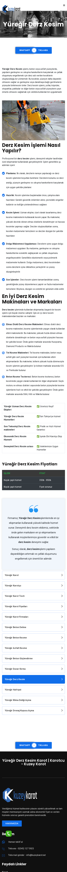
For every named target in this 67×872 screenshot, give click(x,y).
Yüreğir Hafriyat (13, 689)
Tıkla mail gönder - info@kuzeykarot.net (27, 854)
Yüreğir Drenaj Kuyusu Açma (19, 709)
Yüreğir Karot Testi (14, 596)
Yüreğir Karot (12, 575)
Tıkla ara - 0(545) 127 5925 (21, 847)
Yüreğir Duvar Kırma (15, 668)
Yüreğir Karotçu (13, 585)
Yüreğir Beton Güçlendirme (19, 658)
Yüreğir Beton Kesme (16, 637)
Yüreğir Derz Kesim (15, 678)
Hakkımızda (11, 822)
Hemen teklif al (15, 841)
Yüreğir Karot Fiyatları (16, 606)
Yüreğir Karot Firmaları (16, 616)
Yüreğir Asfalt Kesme (16, 647)
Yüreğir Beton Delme (15, 627)
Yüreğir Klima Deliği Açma (18, 699)
